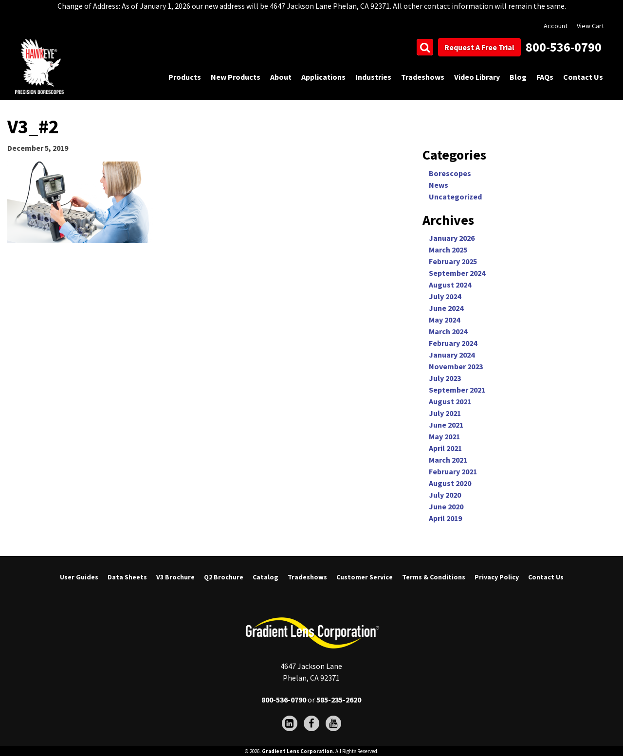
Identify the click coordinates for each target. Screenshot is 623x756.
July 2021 (445, 413)
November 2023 (456, 366)
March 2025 (448, 249)
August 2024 (450, 284)
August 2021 (450, 401)
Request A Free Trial (479, 47)
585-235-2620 (338, 699)
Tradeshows (422, 77)
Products (184, 77)
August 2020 (450, 483)
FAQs (544, 77)
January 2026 (452, 238)
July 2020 (445, 495)
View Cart (590, 25)
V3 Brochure (175, 577)
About (281, 77)
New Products (235, 77)
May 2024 (444, 319)
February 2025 (453, 261)
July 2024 (445, 296)
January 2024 (452, 355)
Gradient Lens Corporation (297, 751)
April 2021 (445, 448)
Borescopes (450, 173)
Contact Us (583, 77)
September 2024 (457, 273)
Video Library (477, 77)
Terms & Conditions (433, 577)
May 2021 (444, 436)
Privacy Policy (497, 577)
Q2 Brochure (223, 577)
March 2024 (448, 331)
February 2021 (453, 471)
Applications (323, 77)
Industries (373, 77)
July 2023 (445, 378)
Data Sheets (127, 577)
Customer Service (364, 577)
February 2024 (453, 343)
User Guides (79, 577)
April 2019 (445, 518)
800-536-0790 (564, 47)
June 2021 (446, 425)
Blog (518, 77)
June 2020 (446, 506)
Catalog (265, 577)
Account (556, 25)
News (438, 185)
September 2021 (457, 390)
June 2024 (446, 308)
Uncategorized (455, 196)
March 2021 (448, 460)
